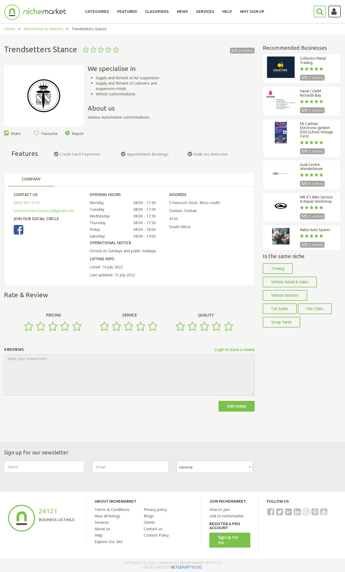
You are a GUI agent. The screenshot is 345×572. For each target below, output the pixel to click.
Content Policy (156, 535)
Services (102, 522)
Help (98, 535)
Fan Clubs (314, 308)
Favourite (46, 133)
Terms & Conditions (112, 509)
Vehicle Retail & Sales (289, 281)
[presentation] (301, 471)
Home (9, 28)
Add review (236, 406)
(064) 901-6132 (27, 202)
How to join (219, 509)
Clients (149, 522)
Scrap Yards (281, 322)
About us (102, 528)
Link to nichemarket (226, 515)
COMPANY (31, 179)
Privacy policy (155, 509)
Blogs (149, 515)
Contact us (153, 528)
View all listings (107, 515)
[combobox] (215, 467)
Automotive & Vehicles (43, 28)
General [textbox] (185, 467)
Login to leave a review (234, 349)
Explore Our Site (109, 541)
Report (74, 133)
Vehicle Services (285, 295)
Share (12, 133)
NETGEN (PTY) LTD (186, 567)
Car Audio (279, 308)
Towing (277, 268)
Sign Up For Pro (228, 540)
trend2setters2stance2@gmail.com (44, 210)
